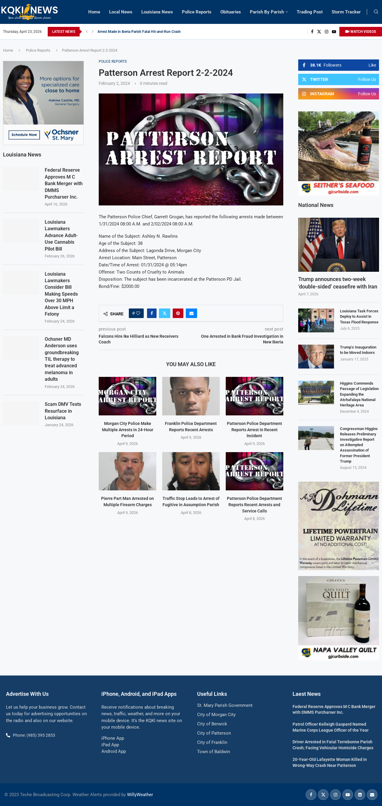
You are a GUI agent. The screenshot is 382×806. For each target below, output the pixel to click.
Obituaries (230, 12)
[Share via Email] (191, 313)
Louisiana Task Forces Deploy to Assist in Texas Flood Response (359, 316)
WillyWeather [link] (140, 794)
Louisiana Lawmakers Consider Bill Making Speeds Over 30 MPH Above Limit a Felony (61, 294)
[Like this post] (138, 313)
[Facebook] (312, 31)
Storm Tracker (346, 12)
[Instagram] (326, 31)
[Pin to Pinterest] (178, 313)
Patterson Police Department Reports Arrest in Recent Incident (254, 429)
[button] (86, 31)
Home (94, 12)
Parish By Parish (267, 12)
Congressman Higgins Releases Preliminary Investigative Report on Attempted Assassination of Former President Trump (359, 444)
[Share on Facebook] (152, 313)
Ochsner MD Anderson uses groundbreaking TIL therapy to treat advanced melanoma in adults (62, 359)
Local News (120, 12)
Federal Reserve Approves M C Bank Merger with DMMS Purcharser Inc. (64, 183)
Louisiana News (157, 12)
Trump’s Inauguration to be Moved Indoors (358, 350)
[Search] (376, 12)
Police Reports (196, 12)
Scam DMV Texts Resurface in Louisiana (63, 410)
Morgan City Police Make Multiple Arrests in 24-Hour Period (127, 429)
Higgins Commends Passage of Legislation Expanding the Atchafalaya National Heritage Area (359, 394)
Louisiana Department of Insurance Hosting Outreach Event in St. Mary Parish (159, 32)
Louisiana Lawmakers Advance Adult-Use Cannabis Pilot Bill (61, 235)
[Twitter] (319, 31)
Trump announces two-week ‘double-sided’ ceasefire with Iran (337, 283)
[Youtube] (334, 31)
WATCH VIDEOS (360, 32)
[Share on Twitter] (164, 313)
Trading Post (310, 12)
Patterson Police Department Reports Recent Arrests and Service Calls (254, 504)
